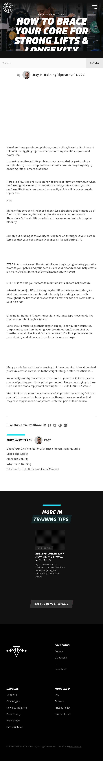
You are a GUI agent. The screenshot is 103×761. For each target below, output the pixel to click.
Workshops (13, 720)
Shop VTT (11, 694)
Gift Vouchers (14, 727)
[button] (94, 7)
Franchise (60, 669)
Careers (59, 701)
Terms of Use (62, 714)
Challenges (13, 701)
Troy (35, 75)
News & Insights (16, 707)
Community (13, 714)
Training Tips (53, 75)
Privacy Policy (62, 707)
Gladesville (61, 657)
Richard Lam (75, 746)
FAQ (57, 694)
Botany (59, 651)
